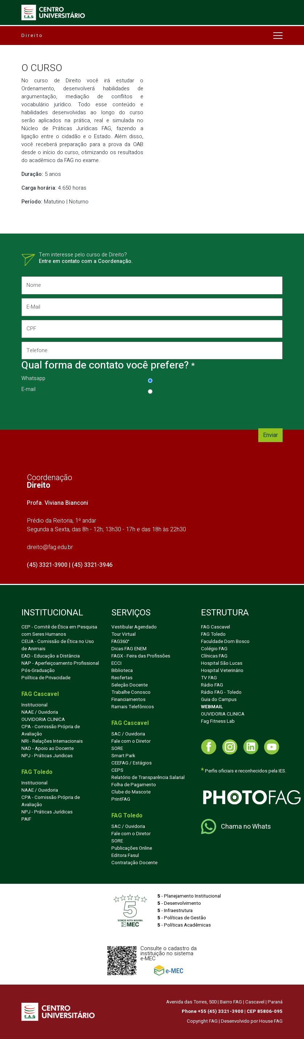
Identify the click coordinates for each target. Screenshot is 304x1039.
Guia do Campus (219, 699)
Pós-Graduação (38, 670)
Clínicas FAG (214, 656)
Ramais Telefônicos (132, 706)
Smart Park (123, 755)
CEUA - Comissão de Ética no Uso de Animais (57, 645)
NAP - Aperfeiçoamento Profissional (60, 663)
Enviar (270, 435)
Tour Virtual (123, 634)
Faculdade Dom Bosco (225, 641)
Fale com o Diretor (131, 741)
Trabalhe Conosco (131, 692)
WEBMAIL (212, 706)
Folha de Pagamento (133, 784)
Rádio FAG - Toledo (221, 692)
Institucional (34, 705)
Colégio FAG (214, 648)
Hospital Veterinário (222, 670)
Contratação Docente (134, 862)
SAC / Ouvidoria (128, 734)
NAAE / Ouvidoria (39, 712)
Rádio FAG (212, 685)
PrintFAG (120, 799)
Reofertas (121, 677)
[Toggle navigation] (277, 12)
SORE (117, 748)
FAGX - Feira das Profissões (140, 656)
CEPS (117, 770)
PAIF (26, 819)
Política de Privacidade (45, 677)
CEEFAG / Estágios (131, 763)
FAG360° (120, 641)
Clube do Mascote (131, 792)
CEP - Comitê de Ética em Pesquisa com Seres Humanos (59, 630)
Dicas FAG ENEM (129, 648)
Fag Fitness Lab (218, 721)
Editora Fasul (125, 855)
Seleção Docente (129, 685)
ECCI (116, 663)
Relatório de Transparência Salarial (148, 777)
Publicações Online (131, 848)
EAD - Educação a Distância (50, 656)
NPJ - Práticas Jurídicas (47, 812)
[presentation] (76, 410)
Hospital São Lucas (221, 663)
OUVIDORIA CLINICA (43, 719)
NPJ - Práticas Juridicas (47, 755)
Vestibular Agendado (134, 627)
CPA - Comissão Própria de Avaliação (50, 730)
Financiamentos (128, 699)
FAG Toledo (213, 634)
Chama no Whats (236, 826)
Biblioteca (122, 670)
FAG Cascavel (215, 627)
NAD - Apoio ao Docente (47, 748)
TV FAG (209, 677)
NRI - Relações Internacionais (52, 741)
